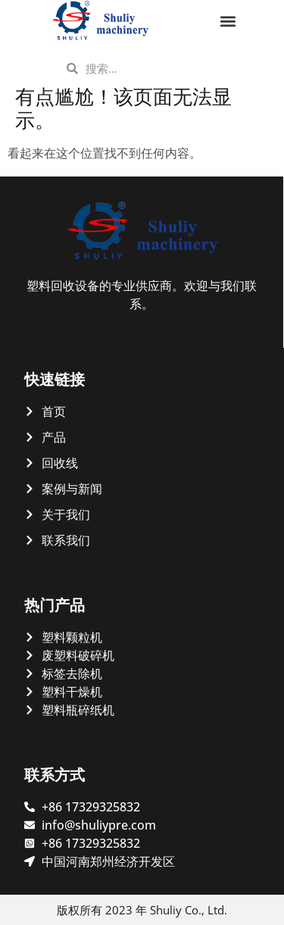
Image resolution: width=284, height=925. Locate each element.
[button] (228, 20)
